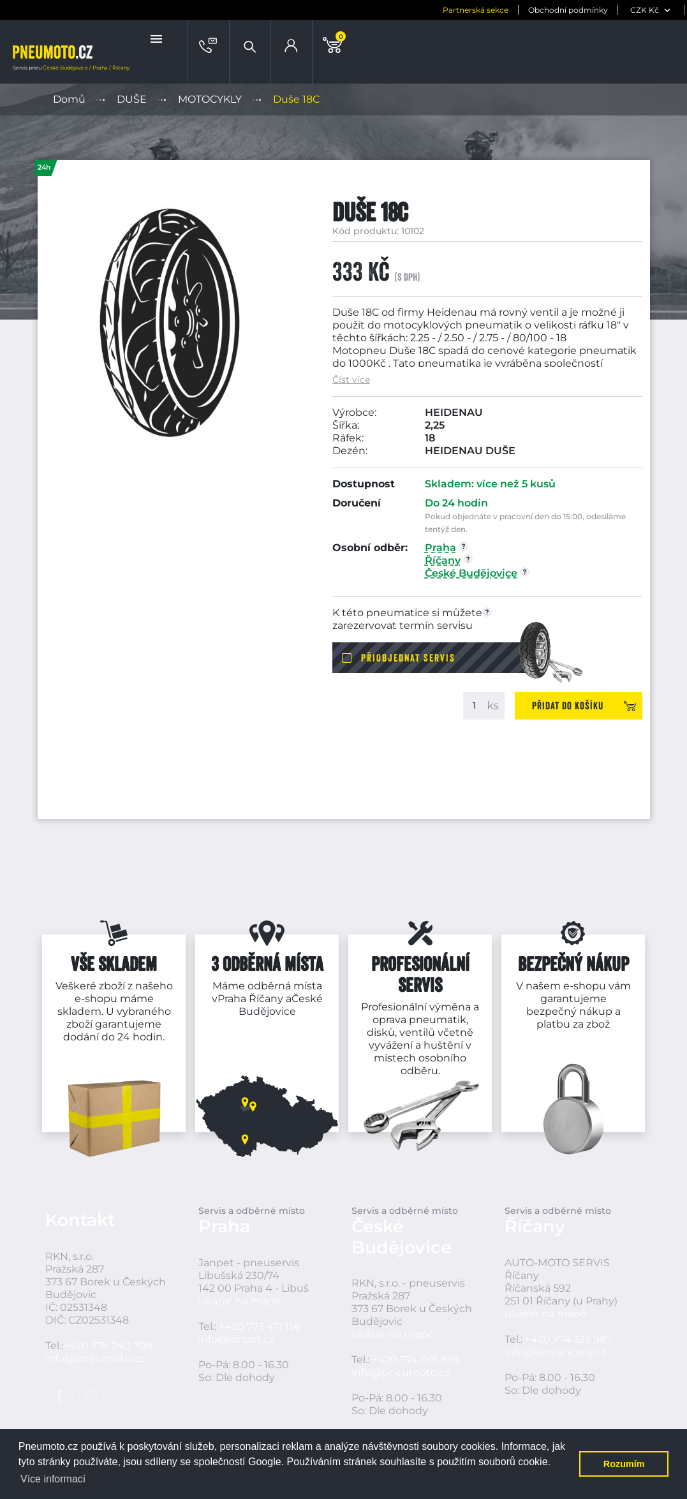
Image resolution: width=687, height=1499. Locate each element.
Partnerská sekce (419, 10)
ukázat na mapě (239, 1301)
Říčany (266, 999)
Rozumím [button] (624, 1464)
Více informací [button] (52, 1478)
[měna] (595, 10)
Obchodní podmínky (511, 10)
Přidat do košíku (567, 705)
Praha (232, 999)
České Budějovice (281, 1005)
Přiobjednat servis (408, 657)
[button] (158, 38)
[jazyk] (658, 10)
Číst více (351, 379)
